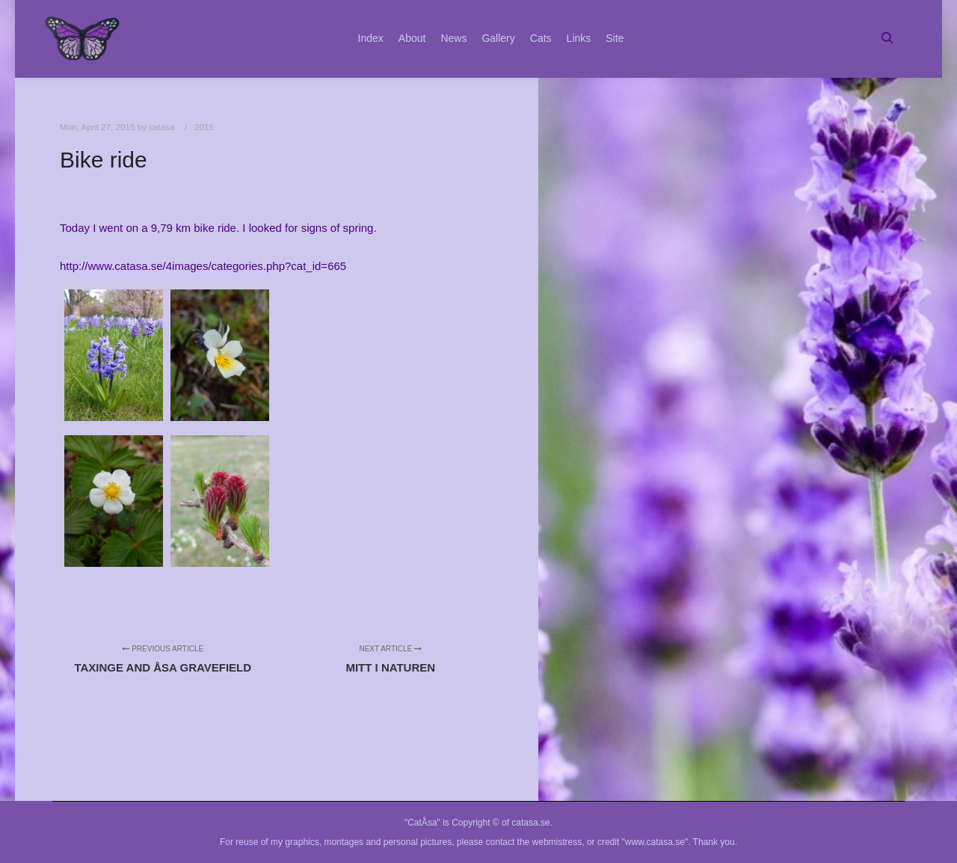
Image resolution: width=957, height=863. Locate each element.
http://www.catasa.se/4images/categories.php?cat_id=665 (203, 265)
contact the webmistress (534, 842)
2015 (204, 127)
